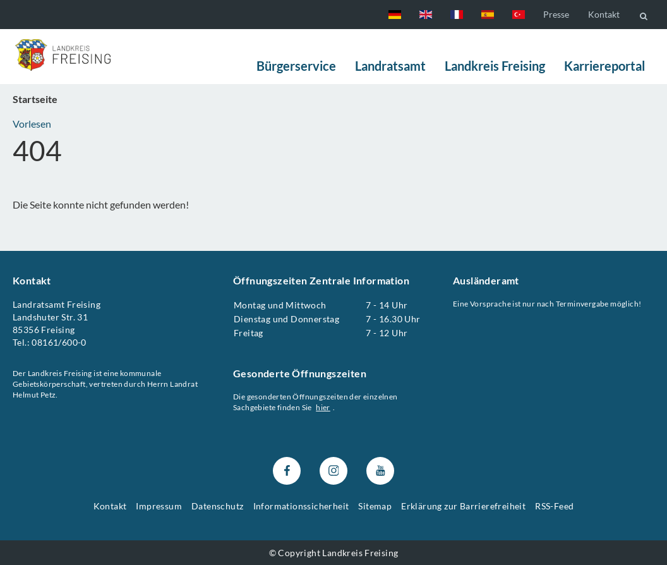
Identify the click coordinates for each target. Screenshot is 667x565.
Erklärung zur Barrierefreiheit (463, 506)
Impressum (159, 506)
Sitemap (375, 506)
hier (323, 407)
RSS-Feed (554, 506)
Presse (556, 14)
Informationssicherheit (301, 506)
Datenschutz (217, 506)
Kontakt (604, 14)
